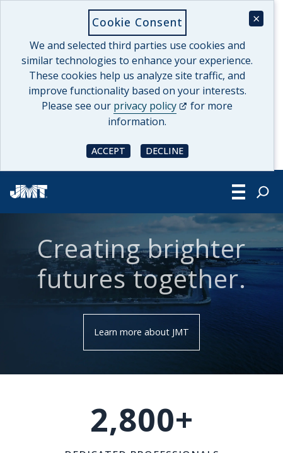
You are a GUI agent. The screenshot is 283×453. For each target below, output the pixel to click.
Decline (167, 150)
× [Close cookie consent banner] (256, 18)
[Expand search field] (263, 192)
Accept (110, 150)
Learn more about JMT (141, 332)
